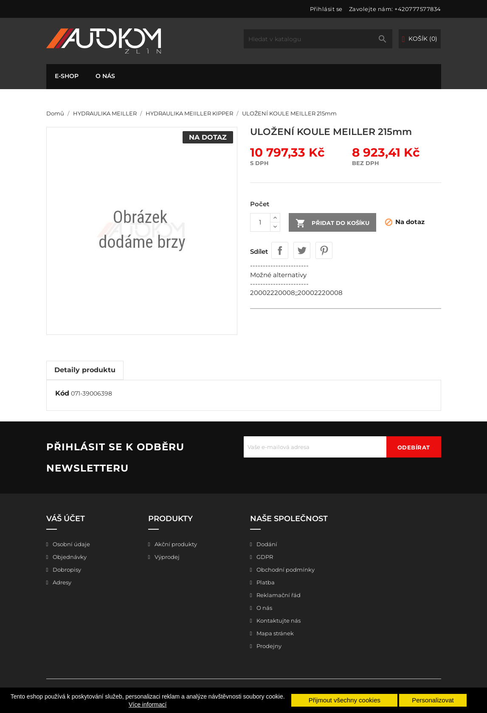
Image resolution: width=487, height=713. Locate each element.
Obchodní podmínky (285, 569)
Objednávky (69, 556)
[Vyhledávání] (318, 38)
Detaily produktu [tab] (84, 370)
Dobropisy (66, 569)
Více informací (147, 704)
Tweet (301, 250)
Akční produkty (175, 544)
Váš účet (65, 518)
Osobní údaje (70, 544)
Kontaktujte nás (278, 620)
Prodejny (268, 646)
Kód (62, 393)
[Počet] (260, 222)
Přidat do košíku (332, 223)
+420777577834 (417, 9)
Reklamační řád (278, 595)
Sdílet (279, 250)
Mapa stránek (274, 633)
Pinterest (323, 250)
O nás (105, 76)
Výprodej (166, 556)
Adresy (61, 582)
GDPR (264, 556)
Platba (265, 582)
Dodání (266, 544)
